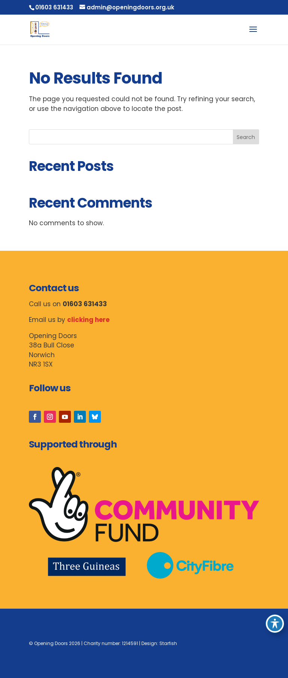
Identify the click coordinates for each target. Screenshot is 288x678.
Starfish (168, 643)
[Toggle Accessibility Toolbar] (275, 624)
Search (246, 137)
